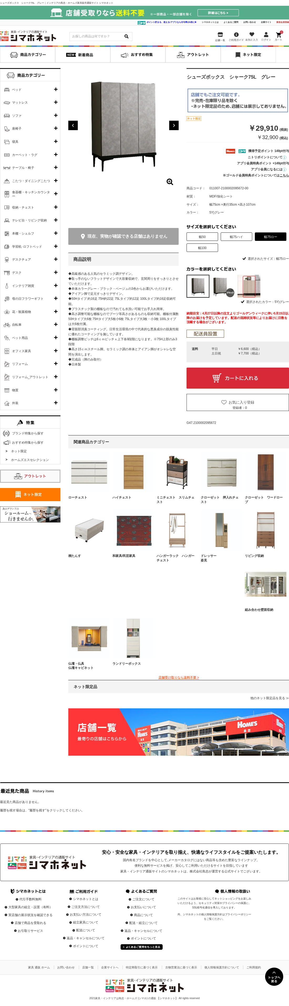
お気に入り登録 (241, 402)
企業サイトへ (109, 967)
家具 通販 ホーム (39, 967)
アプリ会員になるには (268, 169)
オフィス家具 (21, 351)
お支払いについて (143, 907)
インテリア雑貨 (23, 286)
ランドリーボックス (126, 663)
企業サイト (266, 22)
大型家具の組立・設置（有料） (30, 907)
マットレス (20, 102)
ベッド (17, 90)
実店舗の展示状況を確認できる (30, 915)
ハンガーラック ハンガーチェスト (175, 558)
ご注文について (143, 899)
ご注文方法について (85, 907)
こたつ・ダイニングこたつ (31, 181)
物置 (15, 390)
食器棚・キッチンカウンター (31, 194)
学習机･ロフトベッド (27, 246)
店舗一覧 (88, 967)
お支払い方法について (85, 914)
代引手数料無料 (30, 899)
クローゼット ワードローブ (264, 500)
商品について (143, 915)
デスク (17, 273)
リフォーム (20, 364)
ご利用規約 (253, 967)
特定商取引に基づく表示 (142, 967)
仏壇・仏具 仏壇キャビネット (87, 666)
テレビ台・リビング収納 (29, 220)
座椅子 (17, 128)
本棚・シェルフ (23, 233)
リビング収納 (254, 556)
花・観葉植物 (21, 312)
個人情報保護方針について (221, 967)
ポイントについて (85, 946)
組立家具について (85, 922)
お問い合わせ (249, 22)
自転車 (17, 325)
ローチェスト (77, 497)
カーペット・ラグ (24, 155)
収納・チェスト (23, 207)
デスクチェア (21, 259)
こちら (284, 175)
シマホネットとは (210, 22)
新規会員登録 (282, 22)
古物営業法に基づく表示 (181, 967)
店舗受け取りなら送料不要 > (178, 677)
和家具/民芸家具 (123, 556)
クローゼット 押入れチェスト (220, 500)
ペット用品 (20, 338)
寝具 (15, 142)
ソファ (17, 116)
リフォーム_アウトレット (30, 377)
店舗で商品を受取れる (30, 923)
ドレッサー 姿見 (220, 558)
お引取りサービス (30, 931)
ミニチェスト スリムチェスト (175, 500)
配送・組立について (143, 923)
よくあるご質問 (231, 22)
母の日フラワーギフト (28, 299)
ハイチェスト (121, 497)
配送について (85, 930)
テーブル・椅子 (23, 168)
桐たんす (74, 556)
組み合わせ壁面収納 (259, 610)
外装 (15, 403)
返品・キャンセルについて (86, 938)
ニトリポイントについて (267, 157)
